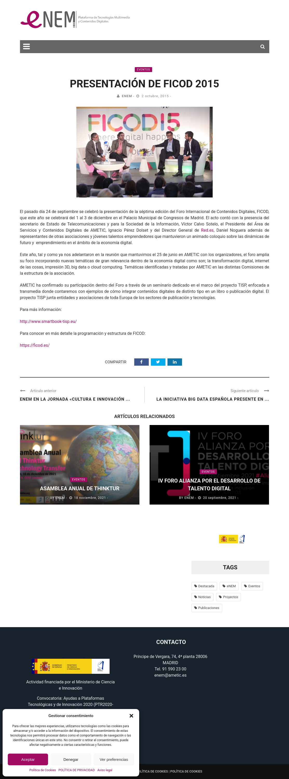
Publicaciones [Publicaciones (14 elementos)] (208, 608)
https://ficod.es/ (35, 345)
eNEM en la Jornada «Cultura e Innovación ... (75, 399)
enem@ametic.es (170, 675)
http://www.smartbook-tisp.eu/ (48, 321)
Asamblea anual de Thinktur (79, 488)
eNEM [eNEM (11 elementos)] (231, 586)
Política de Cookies (42, 770)
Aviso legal (104, 770)
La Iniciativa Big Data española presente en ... (212, 399)
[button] (131, 715)
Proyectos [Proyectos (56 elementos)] (230, 597)
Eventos (143, 69)
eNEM (127, 96)
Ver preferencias (114, 759)
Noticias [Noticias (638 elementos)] (204, 597)
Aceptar (28, 759)
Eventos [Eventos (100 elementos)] (254, 586)
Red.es (207, 230)
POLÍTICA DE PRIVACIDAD (76, 770)
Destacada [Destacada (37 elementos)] (206, 586)
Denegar (70, 759)
